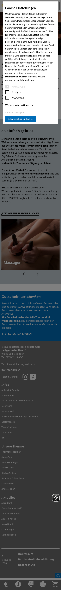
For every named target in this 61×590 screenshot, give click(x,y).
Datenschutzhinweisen (16, 76)
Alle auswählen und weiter (20, 119)
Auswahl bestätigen (14, 112)
